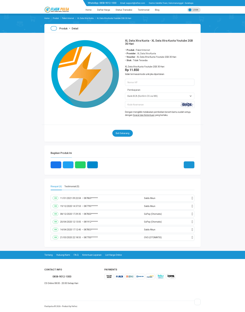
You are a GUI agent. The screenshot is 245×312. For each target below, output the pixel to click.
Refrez (74, 306)
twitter (47, 290)
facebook (44, 290)
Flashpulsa (49, 306)
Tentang (48, 255)
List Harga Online (113, 255)
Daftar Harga (103, 10)
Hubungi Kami (63, 255)
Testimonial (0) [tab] (71, 186)
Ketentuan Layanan (92, 255)
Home (89, 10)
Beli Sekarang (122, 133)
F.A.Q (76, 255)
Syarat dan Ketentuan (144, 115)
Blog (157, 10)
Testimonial (143, 10)
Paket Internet (68, 18)
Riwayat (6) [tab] (56, 186)
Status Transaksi (124, 10)
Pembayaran (134, 90)
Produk (56, 18)
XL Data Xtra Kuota (85, 18)
